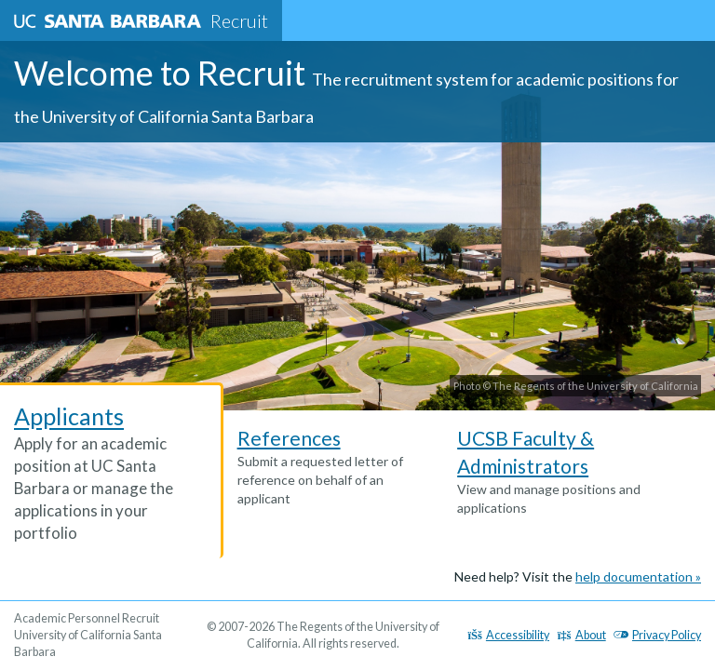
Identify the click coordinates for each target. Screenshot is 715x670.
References (289, 437)
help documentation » (638, 576)
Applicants (69, 416)
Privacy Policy (657, 635)
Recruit (141, 20)
